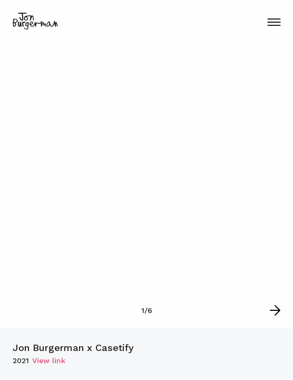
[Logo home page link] (35, 21)
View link (48, 360)
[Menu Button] (273, 22)
